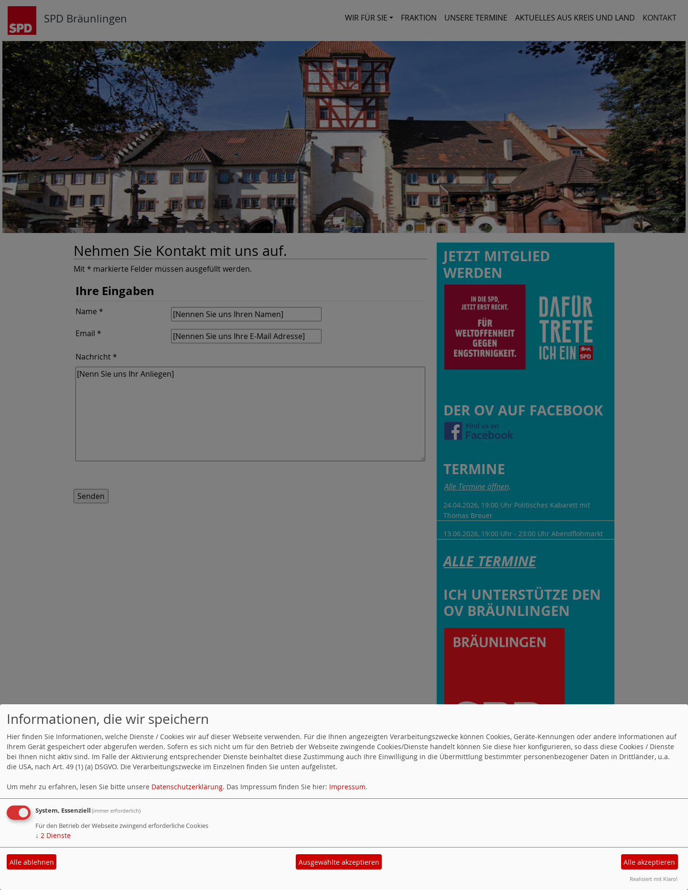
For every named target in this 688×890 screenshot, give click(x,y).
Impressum (347, 786)
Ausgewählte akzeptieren (339, 862)
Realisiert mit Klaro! (653, 878)
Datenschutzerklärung (187, 786)
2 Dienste (53, 835)
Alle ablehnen (32, 862)
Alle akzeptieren (649, 862)
